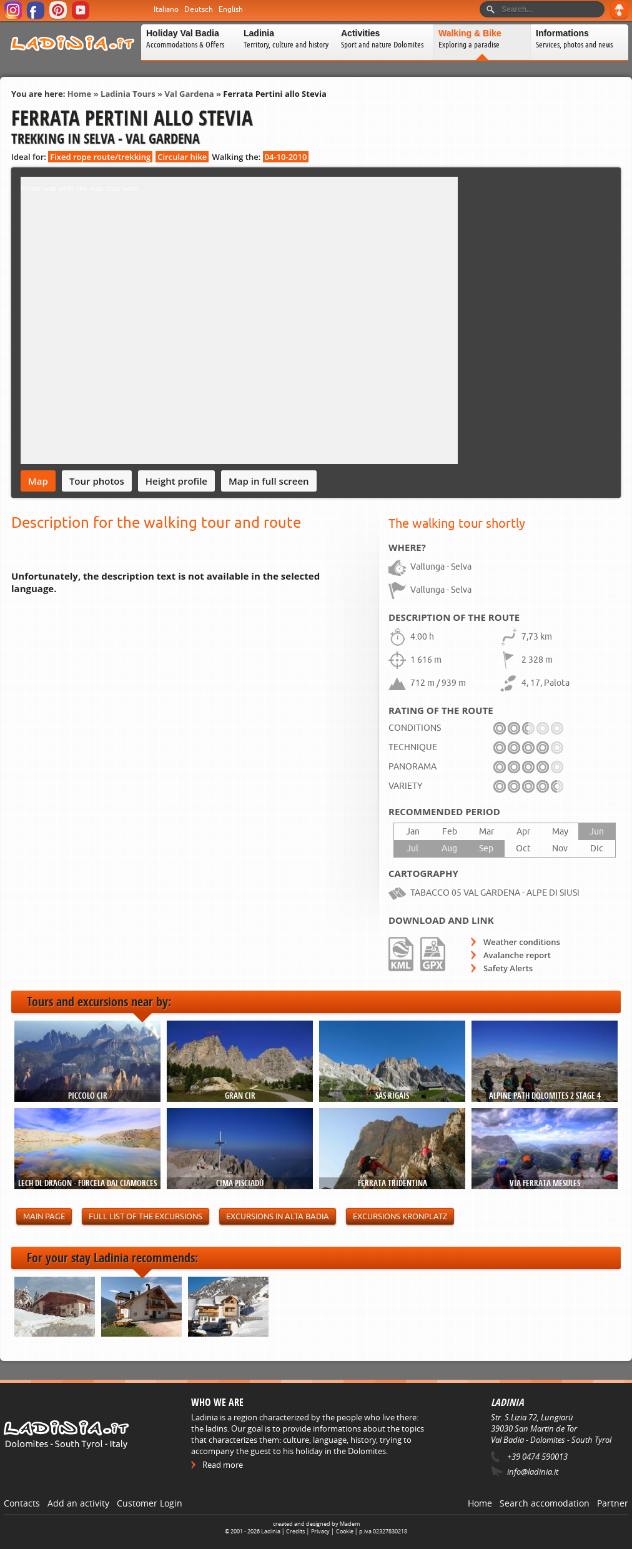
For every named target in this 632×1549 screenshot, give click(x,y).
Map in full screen (269, 481)
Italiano (166, 9)
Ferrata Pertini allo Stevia (275, 93)
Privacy (320, 1531)
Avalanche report (517, 955)
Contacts (22, 1503)
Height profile (176, 481)
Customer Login (149, 1503)
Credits (295, 1531)
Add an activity (78, 1503)
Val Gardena (189, 93)
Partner (612, 1503)
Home (79, 93)
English (231, 9)
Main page (44, 1216)
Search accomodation (545, 1503)
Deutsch (198, 9)
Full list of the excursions (145, 1216)
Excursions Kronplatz (400, 1216)
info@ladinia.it (532, 1471)
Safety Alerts (508, 968)
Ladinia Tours (128, 93)
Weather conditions (521, 942)
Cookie (344, 1531)
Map (38, 481)
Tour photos (96, 481)
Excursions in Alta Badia (277, 1216)
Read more (222, 1464)
